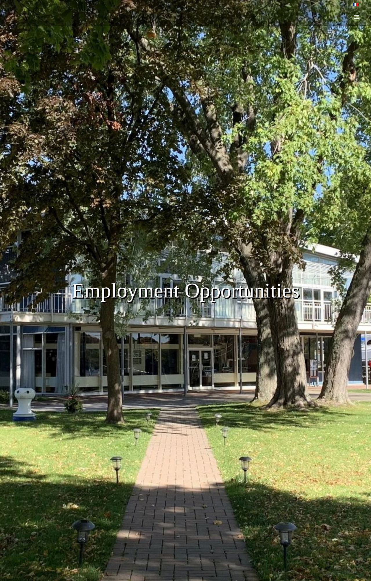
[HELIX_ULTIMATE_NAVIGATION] (356, 17)
